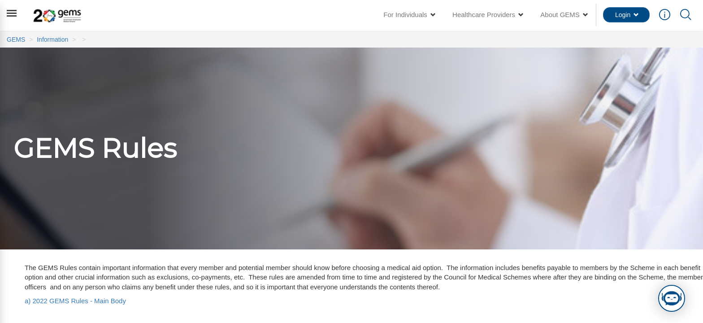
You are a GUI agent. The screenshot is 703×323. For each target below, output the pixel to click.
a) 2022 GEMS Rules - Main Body (75, 301)
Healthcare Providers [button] (487, 14)
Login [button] (627, 14)
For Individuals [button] (408, 14)
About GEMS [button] (563, 14)
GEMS (16, 39)
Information (52, 39)
